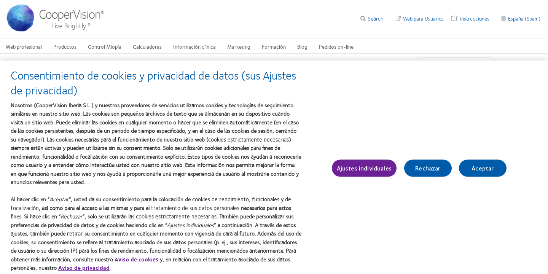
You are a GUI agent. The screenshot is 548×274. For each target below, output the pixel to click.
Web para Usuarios (423, 18)
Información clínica (194, 46)
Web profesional (24, 46)
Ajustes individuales (364, 171)
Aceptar (483, 171)
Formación (274, 46)
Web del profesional (130, 63)
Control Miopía (104, 46)
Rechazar (427, 171)
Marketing (238, 46)
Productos (64, 46)
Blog (302, 46)
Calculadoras (147, 46)
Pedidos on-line (336, 46)
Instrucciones (474, 18)
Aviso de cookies (136, 262)
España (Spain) (524, 18)
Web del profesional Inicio (77, 63)
